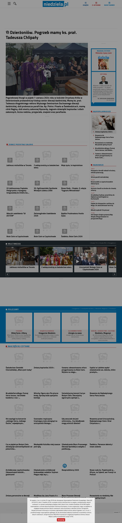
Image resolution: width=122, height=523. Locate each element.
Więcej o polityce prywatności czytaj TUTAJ (61, 516)
